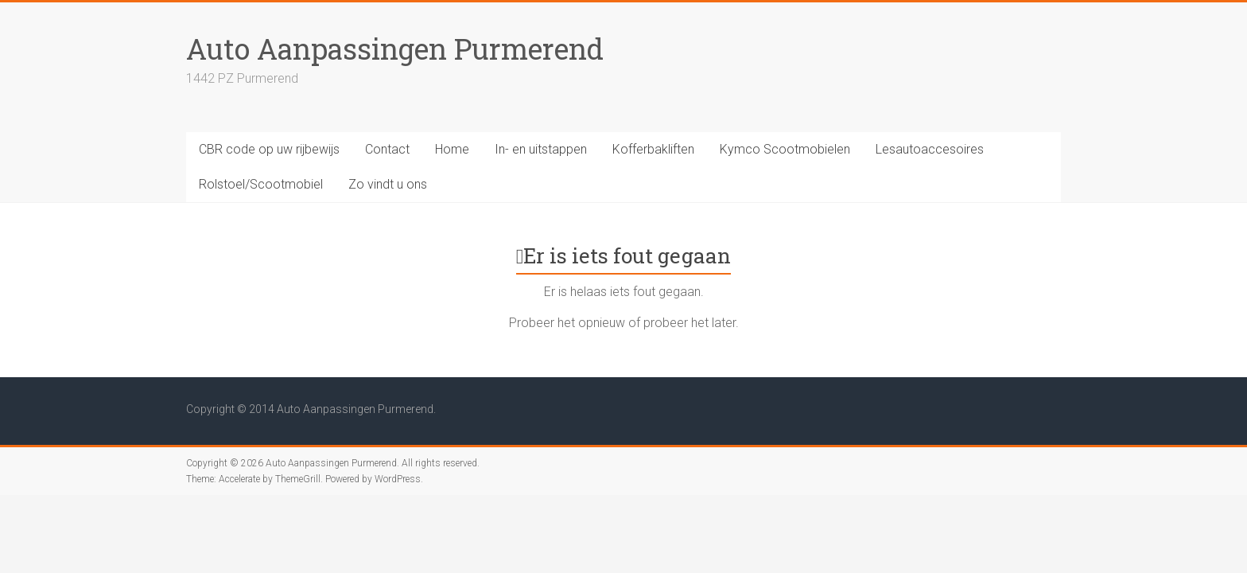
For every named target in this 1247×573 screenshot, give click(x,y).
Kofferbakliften (653, 149)
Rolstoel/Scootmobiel (261, 184)
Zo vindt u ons (387, 184)
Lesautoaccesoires (930, 149)
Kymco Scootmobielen (785, 149)
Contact (387, 149)
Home (452, 149)
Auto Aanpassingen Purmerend (395, 48)
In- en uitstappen (541, 149)
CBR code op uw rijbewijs (269, 149)
